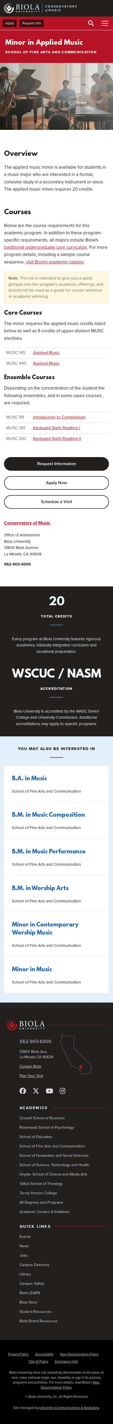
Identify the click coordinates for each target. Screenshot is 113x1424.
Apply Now (56, 482)
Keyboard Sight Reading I (56, 428)
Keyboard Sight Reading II (57, 438)
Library (25, 1274)
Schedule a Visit (56, 501)
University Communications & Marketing (69, 1408)
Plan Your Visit (31, 1075)
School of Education (36, 1137)
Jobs (24, 1255)
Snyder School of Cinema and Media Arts (53, 1174)
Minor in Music (32, 969)
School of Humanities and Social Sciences (54, 1155)
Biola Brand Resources (39, 1321)
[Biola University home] (56, 1025)
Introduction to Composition (59, 417)
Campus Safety (32, 1283)
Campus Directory (34, 1265)
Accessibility (44, 1354)
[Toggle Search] (91, 23)
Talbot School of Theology (41, 1183)
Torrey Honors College (38, 1193)
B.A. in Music (29, 778)
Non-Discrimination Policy (79, 1354)
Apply (9, 23)
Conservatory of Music (27, 523)
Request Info (31, 23)
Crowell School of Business (42, 1118)
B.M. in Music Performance (49, 852)
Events (25, 1236)
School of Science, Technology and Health (54, 1165)
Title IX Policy (38, 1361)
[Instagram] (62, 1091)
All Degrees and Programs (41, 1202)
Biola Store (28, 1302)
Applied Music (46, 352)
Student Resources (35, 1311)
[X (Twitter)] (36, 1091)
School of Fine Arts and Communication (52, 1146)
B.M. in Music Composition (48, 815)
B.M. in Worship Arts (40, 888)
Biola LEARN (30, 1293)
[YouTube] (49, 1091)
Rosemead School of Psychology (47, 1127)
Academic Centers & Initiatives (45, 1212)
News (24, 1246)
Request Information (56, 463)
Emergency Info (66, 1361)
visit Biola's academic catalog (55, 262)
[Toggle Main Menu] (105, 23)
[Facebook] (23, 1091)
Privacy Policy (18, 1354)
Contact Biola (30, 1066)
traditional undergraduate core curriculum (45, 247)
